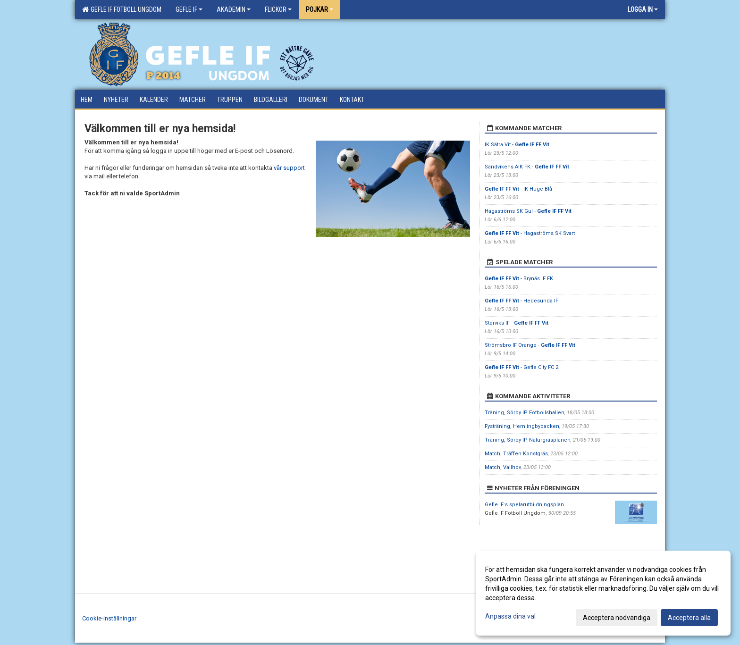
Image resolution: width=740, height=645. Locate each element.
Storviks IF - (516, 323)
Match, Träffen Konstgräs (516, 454)
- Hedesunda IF (521, 301)
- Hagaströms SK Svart (530, 233)
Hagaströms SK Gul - (528, 211)
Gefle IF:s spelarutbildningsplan (524, 505)
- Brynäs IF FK (519, 279)
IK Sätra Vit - (517, 145)
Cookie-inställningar (109, 618)
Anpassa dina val (510, 616)
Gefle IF (189, 9)
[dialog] (603, 593)
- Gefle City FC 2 (521, 367)
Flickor (278, 9)
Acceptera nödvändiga (616, 617)
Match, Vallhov (503, 467)
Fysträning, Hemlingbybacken (522, 426)
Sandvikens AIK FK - (527, 167)
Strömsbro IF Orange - (530, 345)
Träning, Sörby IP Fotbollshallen (524, 413)
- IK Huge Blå (518, 189)
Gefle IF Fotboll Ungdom (121, 9)
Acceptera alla (689, 617)
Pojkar (319, 9)
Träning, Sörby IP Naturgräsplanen (528, 440)
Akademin (234, 9)
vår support (289, 167)
